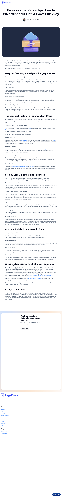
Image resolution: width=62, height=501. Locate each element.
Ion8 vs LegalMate (7, 493)
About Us (40, 2)
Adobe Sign (48, 175)
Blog (44, 2)
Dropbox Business (18, 199)
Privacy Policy (31, 487)
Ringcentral (17, 489)
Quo (29, 2)
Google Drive (26, 199)
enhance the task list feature (38, 357)
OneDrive (35, 199)
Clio (33, 148)
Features (5, 487)
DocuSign (40, 175)
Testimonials (33, 2)
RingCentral (24, 2)
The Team (5, 491)
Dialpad (18, 2)
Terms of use (30, 489)
